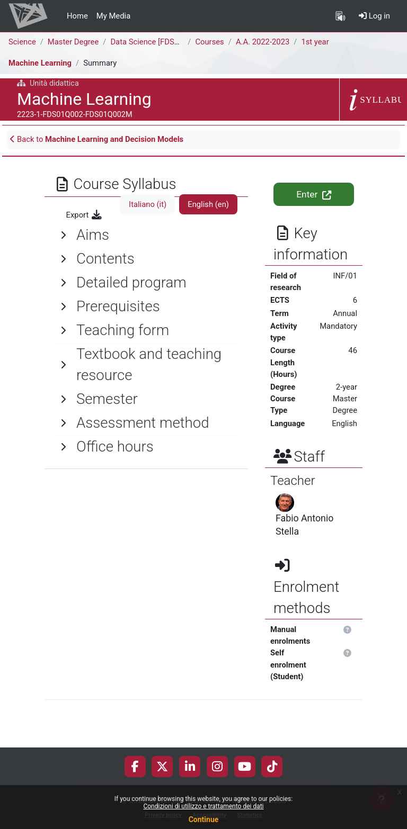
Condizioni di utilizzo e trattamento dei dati (203, 806)
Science (22, 42)
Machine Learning (40, 63)
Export (84, 215)
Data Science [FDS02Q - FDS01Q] (167, 42)
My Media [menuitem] (113, 16)
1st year (315, 42)
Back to (96, 139)
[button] (347, 630)
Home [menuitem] (77, 16)
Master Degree (73, 42)
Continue (204, 819)
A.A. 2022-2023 (262, 42)
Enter (313, 194)
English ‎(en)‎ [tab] (208, 204)
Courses (209, 42)
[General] (146, 235)
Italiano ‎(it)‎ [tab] (147, 204)
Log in (374, 16)
